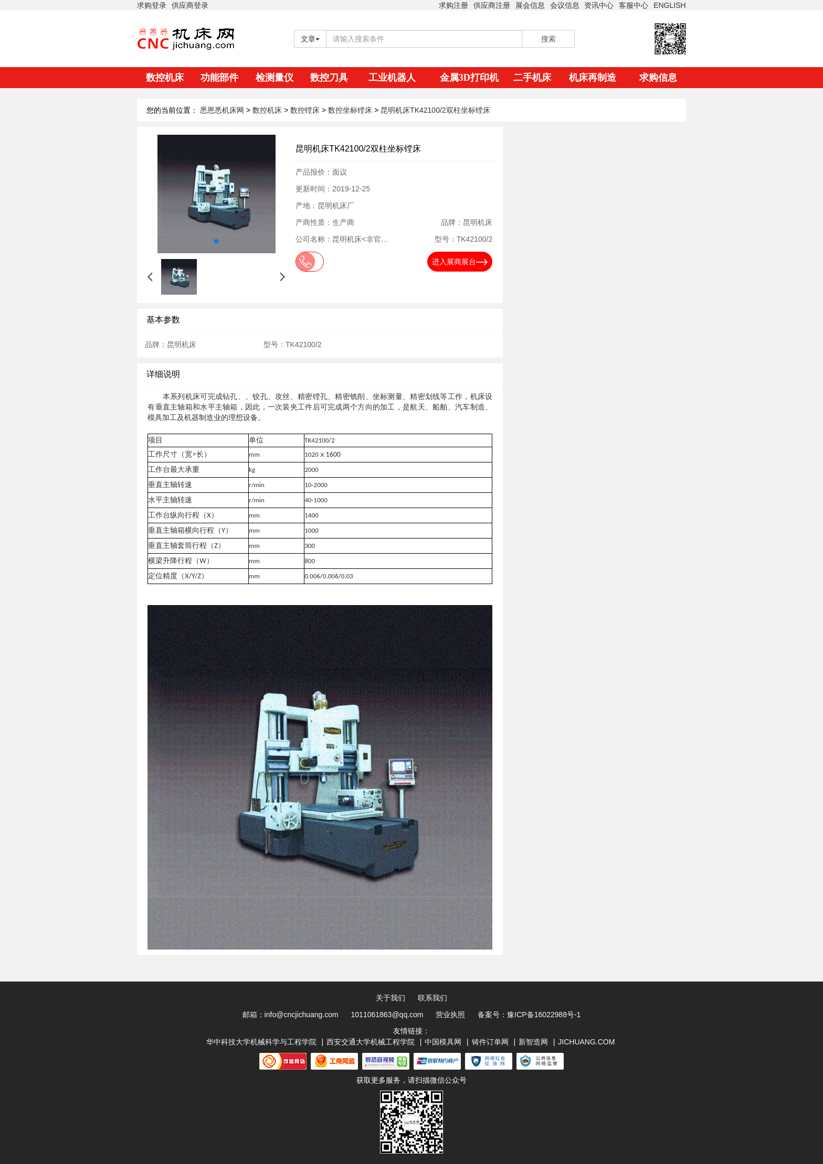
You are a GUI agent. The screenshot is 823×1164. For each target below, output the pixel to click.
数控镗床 (306, 110)
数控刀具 (329, 77)
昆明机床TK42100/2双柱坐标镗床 (435, 110)
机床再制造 (592, 77)
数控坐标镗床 (351, 110)
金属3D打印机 (469, 77)
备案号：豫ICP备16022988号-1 (529, 1014)
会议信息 (564, 5)
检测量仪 (274, 77)
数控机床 (165, 77)
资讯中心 (599, 5)
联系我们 (432, 998)
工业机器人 (392, 77)
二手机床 (532, 77)
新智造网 (533, 1042)
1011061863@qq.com (387, 1014)
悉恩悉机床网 (222, 110)
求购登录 (151, 5)
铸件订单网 (490, 1042)
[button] (216, 241)
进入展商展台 (460, 261)
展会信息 (530, 5)
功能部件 (219, 77)
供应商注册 (491, 5)
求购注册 (453, 5)
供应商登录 (190, 5)
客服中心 (633, 5)
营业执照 (450, 1014)
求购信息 (658, 77)
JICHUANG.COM (586, 1042)
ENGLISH (669, 5)
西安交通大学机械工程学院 (370, 1042)
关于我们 (390, 998)
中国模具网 (443, 1042)
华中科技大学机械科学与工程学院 (261, 1042)
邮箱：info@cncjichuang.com (290, 1014)
